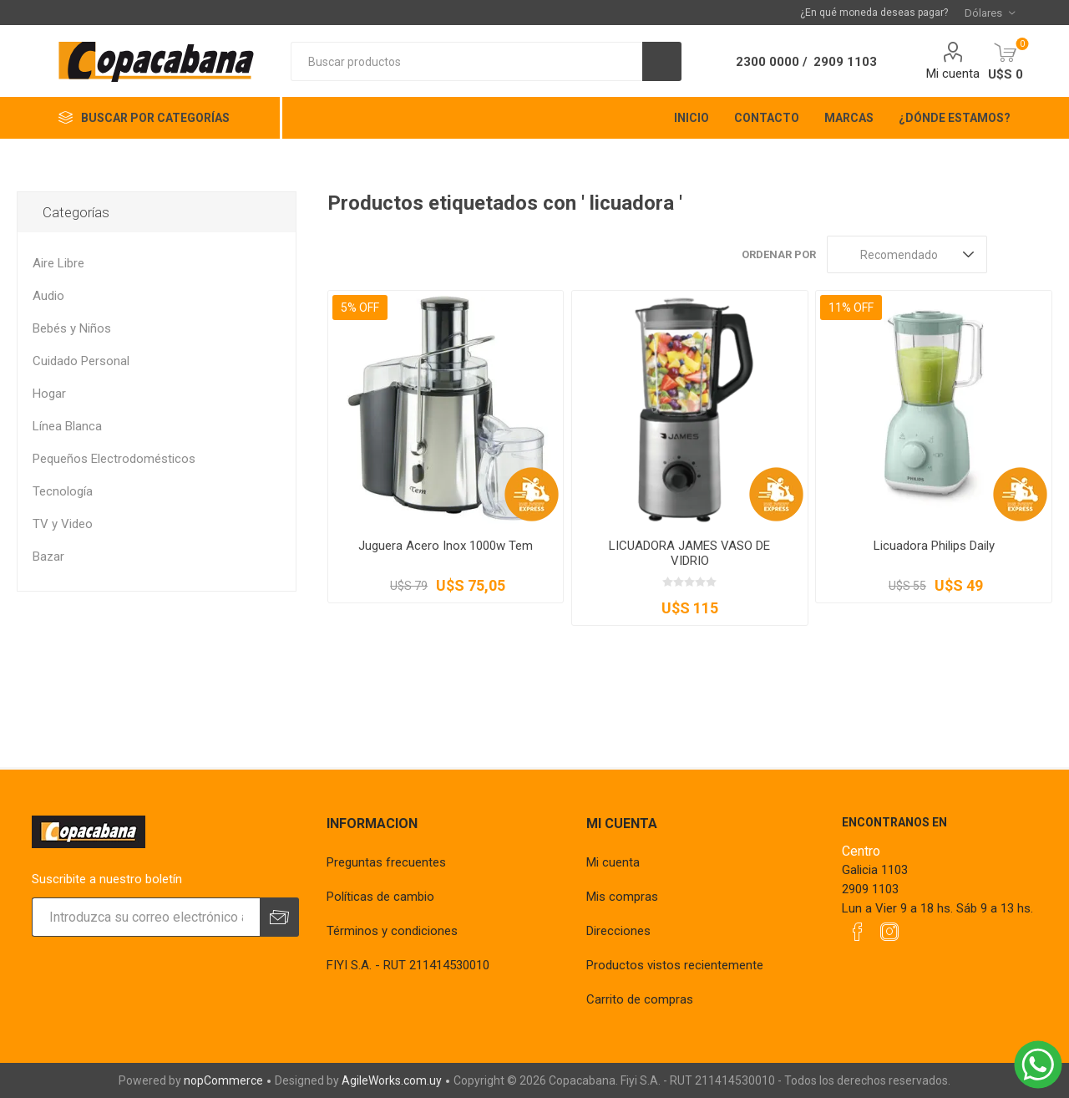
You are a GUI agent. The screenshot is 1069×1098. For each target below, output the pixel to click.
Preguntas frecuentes (386, 862)
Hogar (49, 393)
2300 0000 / (772, 61)
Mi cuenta (953, 73)
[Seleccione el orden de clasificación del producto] (907, 254)
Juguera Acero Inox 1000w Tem (445, 545)
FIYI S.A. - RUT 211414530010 (408, 965)
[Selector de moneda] (990, 12)
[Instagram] (889, 931)
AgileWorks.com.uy (392, 1080)
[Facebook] (857, 931)
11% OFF (851, 307)
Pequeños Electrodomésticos (114, 458)
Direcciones (618, 930)
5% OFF (360, 307)
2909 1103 (845, 61)
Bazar (48, 556)
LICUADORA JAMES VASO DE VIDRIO (689, 553)
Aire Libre (58, 263)
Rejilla (1008, 254)
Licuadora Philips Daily (934, 545)
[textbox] (466, 61)
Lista (1039, 254)
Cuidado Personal (81, 361)
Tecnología (63, 491)
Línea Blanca (67, 426)
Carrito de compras (639, 999)
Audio (48, 295)
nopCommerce (223, 1080)
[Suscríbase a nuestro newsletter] (146, 917)
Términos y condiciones (392, 930)
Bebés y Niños (72, 328)
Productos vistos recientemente (674, 965)
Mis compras (622, 896)
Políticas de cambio (380, 896)
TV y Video (63, 523)
